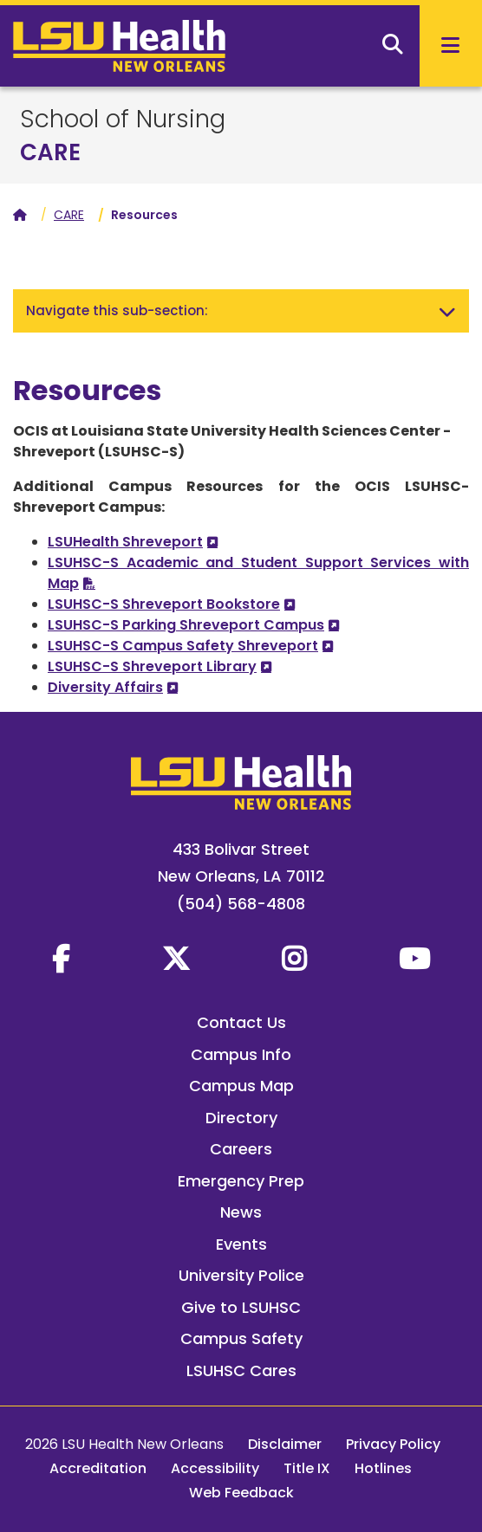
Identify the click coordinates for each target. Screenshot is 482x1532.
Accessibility (215, 1468)
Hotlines (383, 1468)
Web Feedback (241, 1493)
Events (241, 1244)
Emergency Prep (241, 1181)
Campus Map (241, 1085)
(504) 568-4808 (241, 904)
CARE (50, 152)
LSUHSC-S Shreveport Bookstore (164, 604)
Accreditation (98, 1468)
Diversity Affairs (105, 687)
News (241, 1212)
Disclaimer (285, 1444)
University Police (241, 1275)
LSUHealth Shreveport (125, 542)
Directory (241, 1117)
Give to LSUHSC (241, 1307)
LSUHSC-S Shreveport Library (152, 666)
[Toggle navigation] (447, 311)
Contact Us (241, 1022)
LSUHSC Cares (241, 1370)
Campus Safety (241, 1338)
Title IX (306, 1468)
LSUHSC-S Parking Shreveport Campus (186, 625)
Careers (241, 1149)
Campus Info (241, 1054)
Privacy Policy (393, 1444)
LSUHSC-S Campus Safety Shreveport (183, 646)
